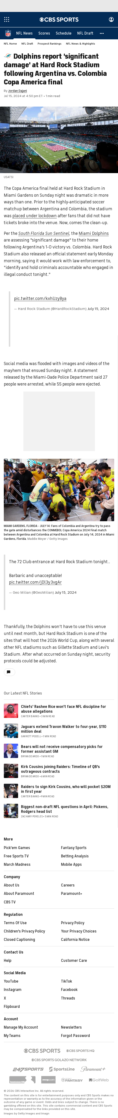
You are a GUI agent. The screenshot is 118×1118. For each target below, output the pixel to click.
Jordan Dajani (17, 91)
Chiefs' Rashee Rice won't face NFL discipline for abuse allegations (63, 709)
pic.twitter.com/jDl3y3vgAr (35, 582)
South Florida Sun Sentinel (43, 233)
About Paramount (19, 893)
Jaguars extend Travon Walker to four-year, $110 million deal (63, 729)
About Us (11, 885)
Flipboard (12, 1007)
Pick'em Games (17, 848)
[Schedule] (63, 33)
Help (7, 960)
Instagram (12, 990)
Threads (68, 998)
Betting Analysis (75, 856)
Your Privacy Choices (79, 931)
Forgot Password (75, 1036)
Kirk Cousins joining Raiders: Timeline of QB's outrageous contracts (60, 769)
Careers (68, 885)
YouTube (11, 981)
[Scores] (44, 33)
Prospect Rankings (50, 44)
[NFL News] (24, 33)
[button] (102, 33)
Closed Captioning (19, 940)
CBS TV (10, 902)
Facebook (69, 990)
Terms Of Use (15, 923)
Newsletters (71, 1027)
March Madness (17, 864)
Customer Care (74, 960)
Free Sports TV (16, 856)
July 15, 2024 (98, 309)
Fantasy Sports (74, 848)
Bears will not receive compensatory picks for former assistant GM (62, 749)
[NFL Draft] (85, 33)
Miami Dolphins (94, 233)
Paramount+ (71, 893)
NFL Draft (27, 44)
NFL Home (10, 44)
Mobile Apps (71, 864)
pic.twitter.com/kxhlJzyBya (40, 298)
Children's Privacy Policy (24, 931)
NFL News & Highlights (80, 44)
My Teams (12, 1036)
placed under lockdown (34, 216)
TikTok (66, 981)
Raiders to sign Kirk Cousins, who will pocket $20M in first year (66, 789)
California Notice (75, 940)
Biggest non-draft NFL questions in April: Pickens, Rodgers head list (64, 809)
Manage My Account (21, 1027)
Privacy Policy (72, 923)
